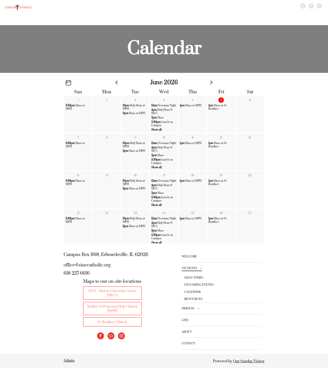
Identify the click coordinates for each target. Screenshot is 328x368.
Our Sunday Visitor (248, 361)
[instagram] (319, 6)
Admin (69, 360)
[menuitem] (221, 257)
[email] (303, 6)
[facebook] (311, 6)
